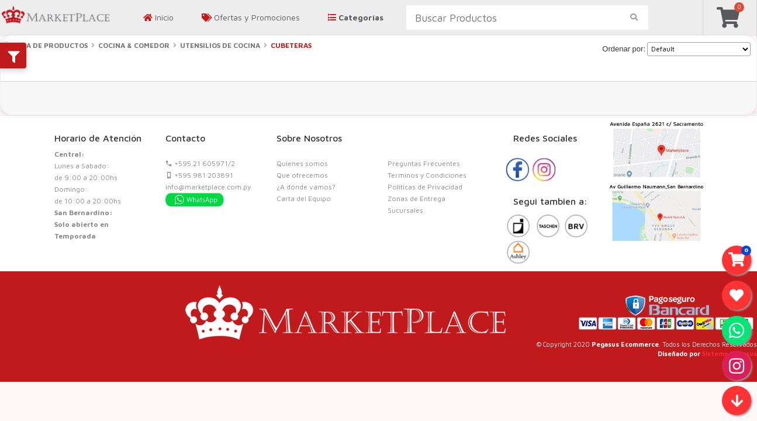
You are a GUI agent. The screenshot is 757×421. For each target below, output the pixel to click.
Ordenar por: (623, 48)
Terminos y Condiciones (427, 175)
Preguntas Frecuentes (424, 163)
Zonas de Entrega (416, 198)
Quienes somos (302, 163)
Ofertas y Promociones (251, 17)
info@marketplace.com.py (208, 186)
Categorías (355, 17)
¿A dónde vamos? (306, 186)
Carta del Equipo (303, 198)
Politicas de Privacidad (425, 186)
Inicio (158, 17)
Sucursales (405, 210)
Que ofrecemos (302, 175)
